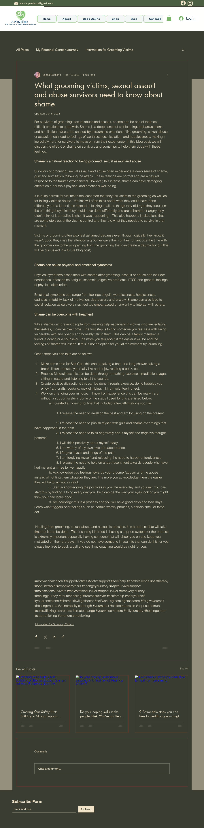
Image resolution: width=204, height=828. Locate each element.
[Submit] (86, 809)
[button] (168, 18)
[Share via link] (63, 637)
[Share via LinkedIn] (54, 637)
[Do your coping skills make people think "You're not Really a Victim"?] (102, 690)
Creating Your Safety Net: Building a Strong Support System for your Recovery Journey (39, 713)
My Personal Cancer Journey (57, 50)
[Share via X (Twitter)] (45, 637)
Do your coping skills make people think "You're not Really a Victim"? (102, 713)
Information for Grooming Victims (109, 50)
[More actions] (167, 75)
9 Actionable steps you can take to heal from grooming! (159, 713)
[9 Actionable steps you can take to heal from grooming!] (161, 690)
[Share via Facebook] (36, 637)
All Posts (22, 50)
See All (184, 668)
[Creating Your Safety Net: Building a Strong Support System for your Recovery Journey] (42, 690)
